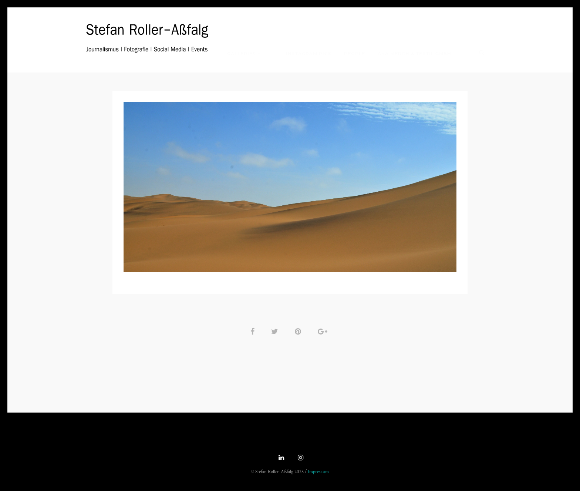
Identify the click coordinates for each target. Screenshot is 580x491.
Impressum (318, 472)
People (354, 53)
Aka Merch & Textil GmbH (414, 53)
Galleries (241, 53)
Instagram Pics (308, 53)
